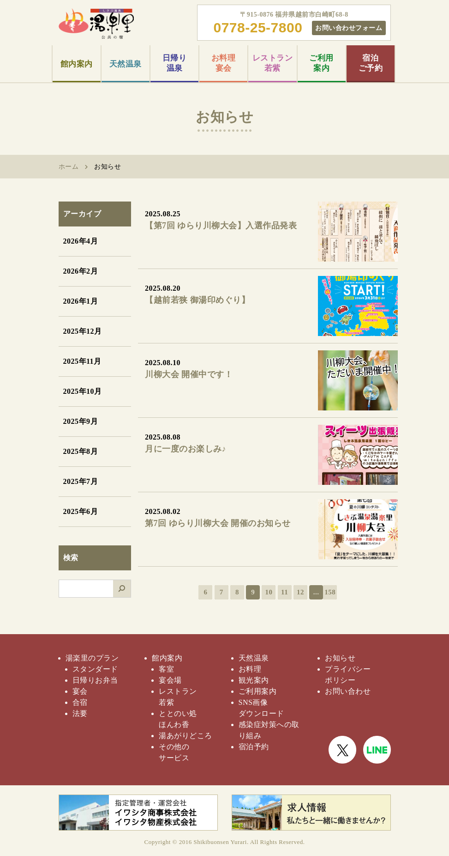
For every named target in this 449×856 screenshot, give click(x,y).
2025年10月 (82, 391)
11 (284, 592)
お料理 (250, 669)
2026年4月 (80, 241)
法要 (80, 713)
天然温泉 (125, 64)
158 (329, 592)
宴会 (80, 691)
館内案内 (76, 64)
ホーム (69, 166)
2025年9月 (80, 421)
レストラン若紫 (272, 63)
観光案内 (254, 680)
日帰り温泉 (174, 63)
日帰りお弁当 (95, 680)
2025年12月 (82, 331)
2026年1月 (80, 301)
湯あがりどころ (185, 736)
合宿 (80, 702)
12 (300, 592)
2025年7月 (80, 481)
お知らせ (340, 658)
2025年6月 (80, 511)
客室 (166, 669)
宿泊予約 (254, 747)
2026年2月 (80, 271)
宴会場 (170, 680)
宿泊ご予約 (371, 63)
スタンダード (95, 669)
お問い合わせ (348, 691)
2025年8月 (80, 451)
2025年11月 (82, 361)
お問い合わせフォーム (348, 27)
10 (268, 592)
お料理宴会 (223, 63)
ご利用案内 (321, 63)
